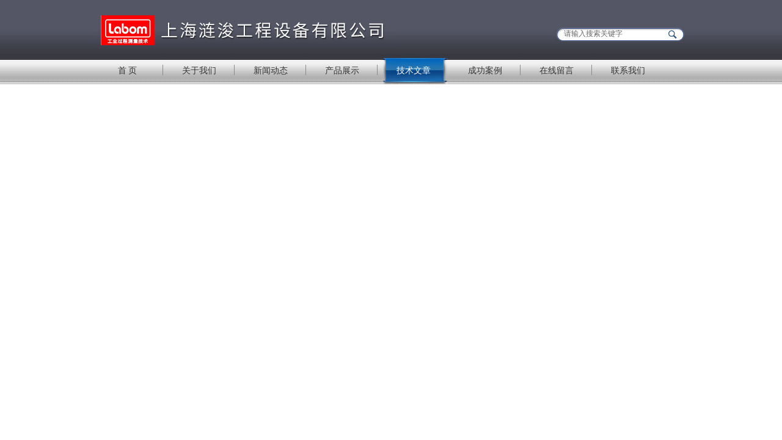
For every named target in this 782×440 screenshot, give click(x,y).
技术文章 (413, 70)
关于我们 (199, 70)
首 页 (127, 70)
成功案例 (485, 70)
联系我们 (628, 70)
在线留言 (556, 70)
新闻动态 (271, 70)
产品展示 (342, 70)
